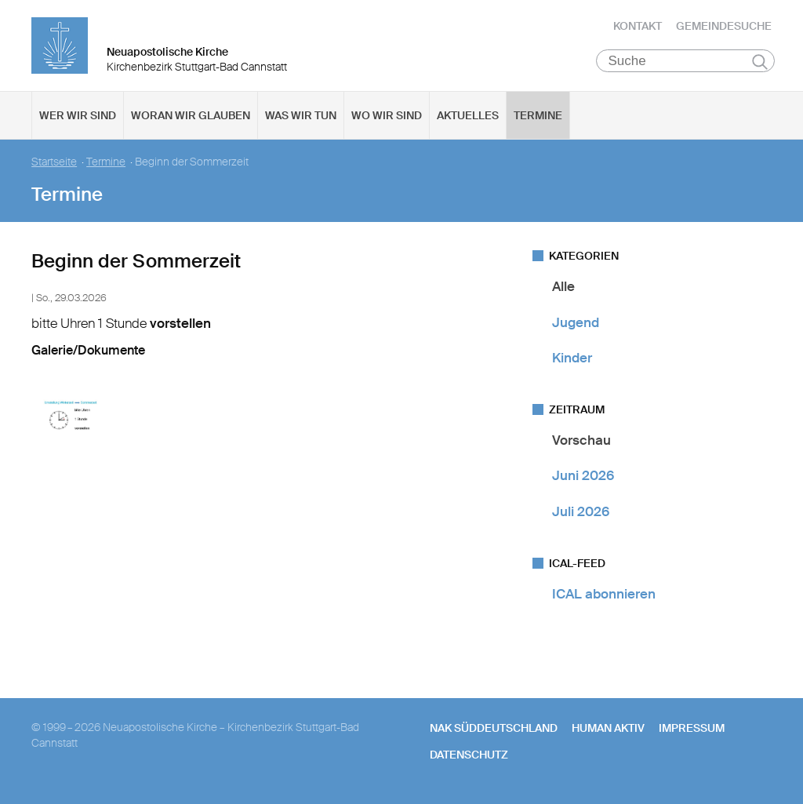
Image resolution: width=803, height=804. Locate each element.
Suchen (760, 64)
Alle (563, 289)
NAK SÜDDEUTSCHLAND (494, 731)
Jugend (575, 324)
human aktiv (608, 731)
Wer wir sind (77, 118)
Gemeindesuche (724, 27)
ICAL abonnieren (604, 597)
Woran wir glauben (190, 118)
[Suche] (686, 63)
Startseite (54, 165)
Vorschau (581, 443)
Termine (538, 118)
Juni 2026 (583, 478)
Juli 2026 (580, 513)
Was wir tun (300, 118)
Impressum (692, 731)
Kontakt (637, 27)
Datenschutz (469, 758)
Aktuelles (468, 118)
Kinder (572, 360)
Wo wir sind (386, 118)
